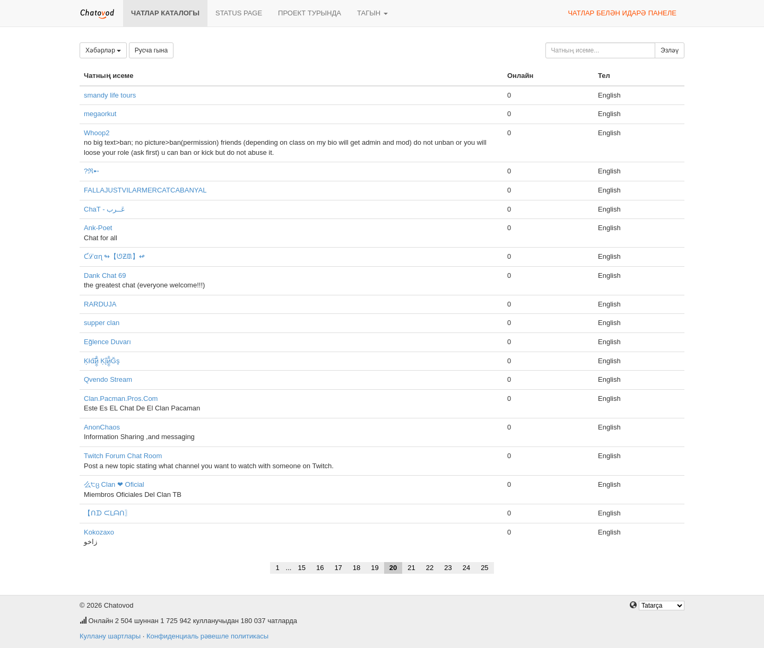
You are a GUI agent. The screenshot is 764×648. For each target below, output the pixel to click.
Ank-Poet (98, 228)
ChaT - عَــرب (104, 209)
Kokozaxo (99, 532)
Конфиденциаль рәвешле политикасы (207, 636)
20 (393, 568)
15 (301, 568)
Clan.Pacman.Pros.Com (121, 398)
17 (338, 568)
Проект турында (309, 13)
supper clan (101, 323)
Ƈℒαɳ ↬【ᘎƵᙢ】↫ (114, 256)
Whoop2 (96, 133)
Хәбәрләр (103, 50)
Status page (238, 13)
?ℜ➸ (91, 171)
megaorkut (100, 114)
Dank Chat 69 (105, 275)
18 (356, 568)
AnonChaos (102, 427)
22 (429, 568)
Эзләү (670, 50)
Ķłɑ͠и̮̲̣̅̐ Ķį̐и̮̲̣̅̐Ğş (101, 361)
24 (466, 568)
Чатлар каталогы (165, 13)
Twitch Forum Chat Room (123, 456)
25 (484, 568)
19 (374, 568)
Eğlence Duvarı (107, 342)
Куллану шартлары (110, 636)
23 (448, 568)
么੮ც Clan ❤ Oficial (114, 484)
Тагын (372, 13)
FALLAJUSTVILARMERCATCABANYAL (145, 190)
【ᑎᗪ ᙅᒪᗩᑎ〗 (108, 513)
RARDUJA (100, 304)
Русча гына (151, 50)
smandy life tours (110, 95)
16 (320, 568)
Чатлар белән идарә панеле (622, 13)
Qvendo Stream (108, 379)
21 (411, 568)
